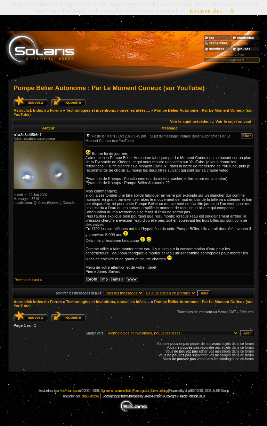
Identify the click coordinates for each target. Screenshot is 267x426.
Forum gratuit (141, 391)
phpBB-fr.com (90, 396)
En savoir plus (206, 11)
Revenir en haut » (28, 280)
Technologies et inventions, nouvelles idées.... (108, 110)
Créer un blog (159, 391)
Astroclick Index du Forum (38, 110)
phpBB (189, 391)
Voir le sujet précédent (190, 121)
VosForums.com (70, 391)
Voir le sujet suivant (233, 121)
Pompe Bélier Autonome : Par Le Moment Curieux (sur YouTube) (109, 88)
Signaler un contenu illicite (115, 391)
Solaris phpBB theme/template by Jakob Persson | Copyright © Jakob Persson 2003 (153, 396)
